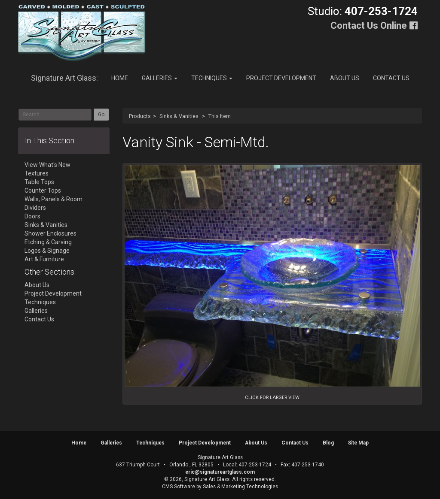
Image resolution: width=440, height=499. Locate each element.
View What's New (47, 164)
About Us (344, 78)
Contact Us (391, 78)
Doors (32, 216)
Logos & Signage (47, 250)
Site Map (358, 443)
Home (119, 78)
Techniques (211, 78)
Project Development (281, 78)
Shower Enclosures (50, 233)
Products (140, 116)
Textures (36, 173)
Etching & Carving (48, 242)
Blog (328, 443)
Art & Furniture (44, 259)
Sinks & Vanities (179, 116)
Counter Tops (42, 190)
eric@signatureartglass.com (220, 472)
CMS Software (178, 487)
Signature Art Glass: (64, 77)
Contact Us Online (368, 25)
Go (101, 115)
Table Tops (39, 181)
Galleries (159, 78)
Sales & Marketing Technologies (240, 487)
